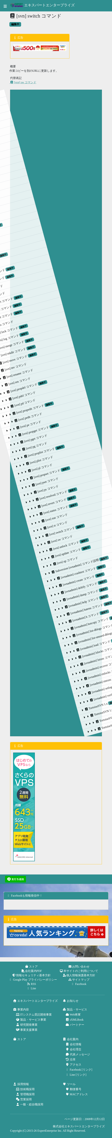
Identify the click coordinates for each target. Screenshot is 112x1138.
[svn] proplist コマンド (18, 421)
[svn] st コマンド (92, 414)
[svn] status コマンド (75, 410)
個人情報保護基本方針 (79, 975)
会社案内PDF (31, 970)
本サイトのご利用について (79, 970)
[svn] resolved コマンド (61, 412)
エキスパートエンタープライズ (42, 5)
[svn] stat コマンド (84, 415)
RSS (31, 983)
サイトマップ (79, 979)
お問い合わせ (79, 966)
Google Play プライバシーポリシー (33, 979)
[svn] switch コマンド (97, 405)
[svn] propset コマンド (39, 416)
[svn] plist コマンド (26, 426)
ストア (31, 966)
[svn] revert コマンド (68, 411)
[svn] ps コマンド (55, 421)
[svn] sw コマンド (22, 82)
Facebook (79, 983)
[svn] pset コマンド (48, 422)
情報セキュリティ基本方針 (31, 975)
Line (31, 988)
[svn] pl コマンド (34, 426)
